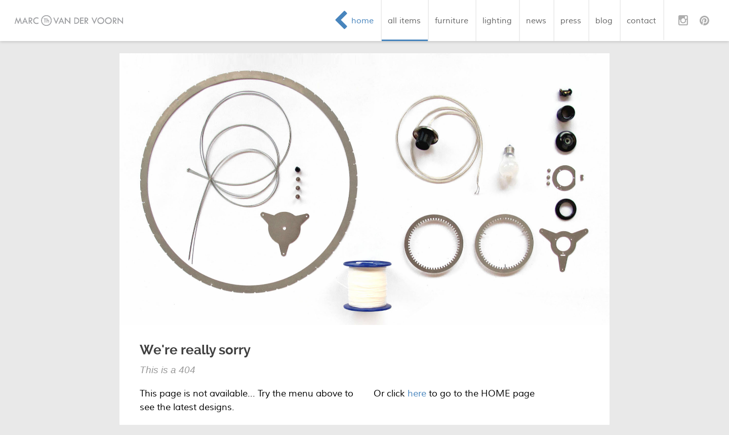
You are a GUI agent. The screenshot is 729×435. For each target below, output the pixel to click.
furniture (451, 20)
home (362, 20)
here (417, 394)
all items (404, 20)
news (536, 20)
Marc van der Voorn (69, 20)
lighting (497, 20)
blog (604, 20)
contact (641, 20)
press (570, 20)
